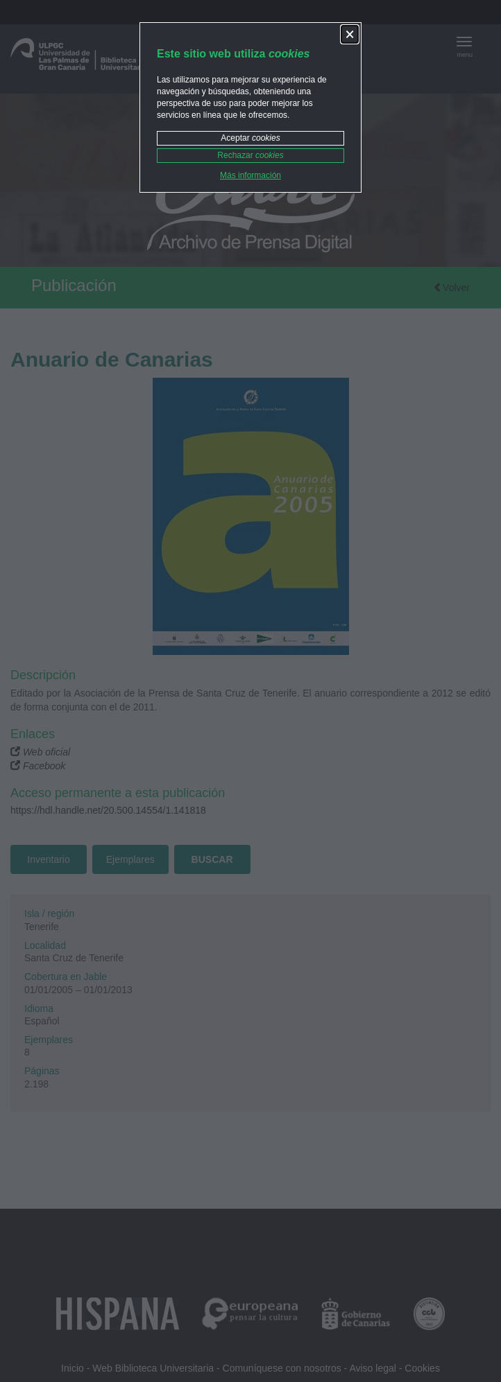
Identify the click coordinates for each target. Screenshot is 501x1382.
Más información (250, 175)
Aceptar (250, 138)
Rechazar (250, 155)
